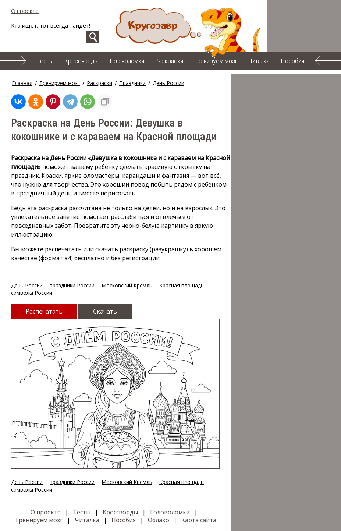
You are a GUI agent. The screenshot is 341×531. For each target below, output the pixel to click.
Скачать (105, 311)
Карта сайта (198, 520)
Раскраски (169, 61)
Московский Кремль (127, 285)
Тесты (45, 61)
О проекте (25, 10)
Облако (158, 520)
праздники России (72, 285)
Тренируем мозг (215, 61)
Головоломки (127, 61)
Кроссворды (81, 61)
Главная (22, 82)
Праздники (132, 82)
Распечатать (44, 311)
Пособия (292, 61)
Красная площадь (181, 285)
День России (168, 82)
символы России (31, 292)
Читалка (259, 61)
